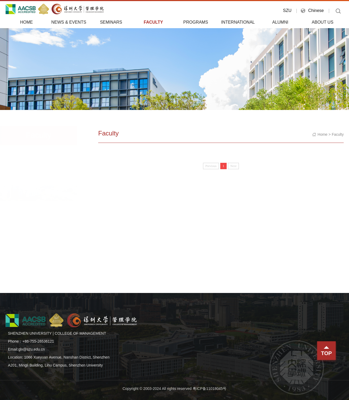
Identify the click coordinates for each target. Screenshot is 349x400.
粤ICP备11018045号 (210, 388)
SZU (287, 10)
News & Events (68, 22)
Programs (195, 22)
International (238, 22)
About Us (323, 22)
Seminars (111, 22)
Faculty (153, 22)
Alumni (280, 22)
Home (26, 22)
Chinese (316, 10)
